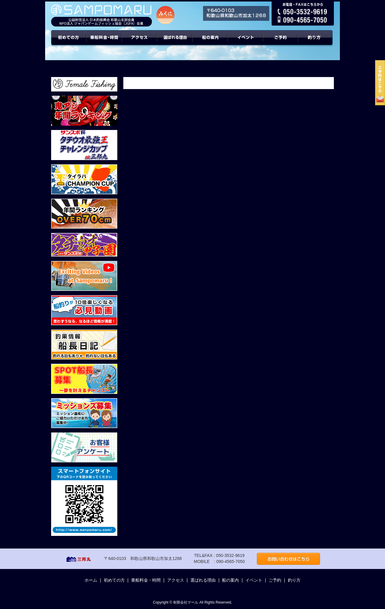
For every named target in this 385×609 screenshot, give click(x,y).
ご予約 (280, 42)
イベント (245, 42)
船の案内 (210, 42)
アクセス (139, 42)
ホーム (91, 580)
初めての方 (68, 42)
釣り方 (294, 580)
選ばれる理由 (174, 42)
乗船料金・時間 (104, 42)
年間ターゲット (316, 42)
